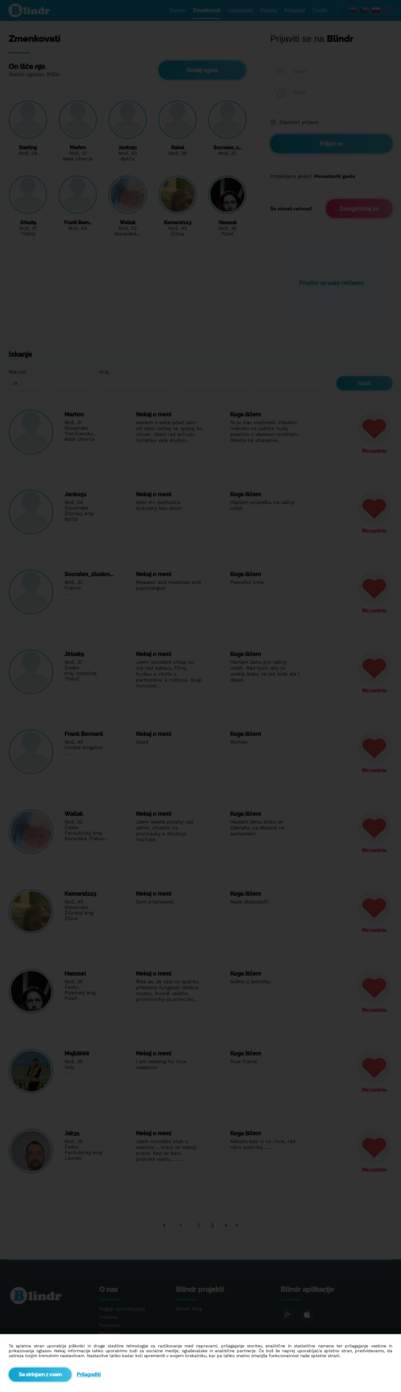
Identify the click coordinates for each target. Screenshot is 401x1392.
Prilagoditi (89, 1374)
